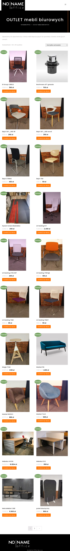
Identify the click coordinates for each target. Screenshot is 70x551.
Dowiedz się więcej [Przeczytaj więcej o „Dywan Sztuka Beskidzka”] (9, 232)
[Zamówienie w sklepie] (56, 45)
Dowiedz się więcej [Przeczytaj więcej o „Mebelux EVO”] (43, 468)
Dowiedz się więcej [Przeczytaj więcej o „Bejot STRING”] (9, 185)
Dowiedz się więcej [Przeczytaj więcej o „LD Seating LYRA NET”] (9, 279)
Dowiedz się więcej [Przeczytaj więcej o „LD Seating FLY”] (43, 232)
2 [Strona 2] (34, 528)
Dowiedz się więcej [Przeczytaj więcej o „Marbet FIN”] (43, 374)
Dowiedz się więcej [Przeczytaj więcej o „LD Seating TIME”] (9, 327)
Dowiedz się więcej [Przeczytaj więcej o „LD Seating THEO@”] (43, 279)
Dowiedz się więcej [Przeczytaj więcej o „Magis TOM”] (9, 374)
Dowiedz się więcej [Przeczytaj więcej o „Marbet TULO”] (43, 421)
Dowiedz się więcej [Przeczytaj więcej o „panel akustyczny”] (43, 515)
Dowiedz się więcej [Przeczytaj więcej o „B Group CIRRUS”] (9, 91)
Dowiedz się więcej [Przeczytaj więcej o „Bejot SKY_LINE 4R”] (9, 138)
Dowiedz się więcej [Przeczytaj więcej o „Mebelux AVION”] (9, 468)
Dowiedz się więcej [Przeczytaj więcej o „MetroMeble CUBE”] (9, 515)
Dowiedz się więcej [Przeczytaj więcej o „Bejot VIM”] (43, 185)
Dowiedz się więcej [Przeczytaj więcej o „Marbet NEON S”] (9, 421)
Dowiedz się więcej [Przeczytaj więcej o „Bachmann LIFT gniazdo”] (43, 91)
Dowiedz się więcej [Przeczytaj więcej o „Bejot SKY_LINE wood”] (43, 138)
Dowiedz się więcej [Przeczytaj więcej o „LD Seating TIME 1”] (43, 327)
